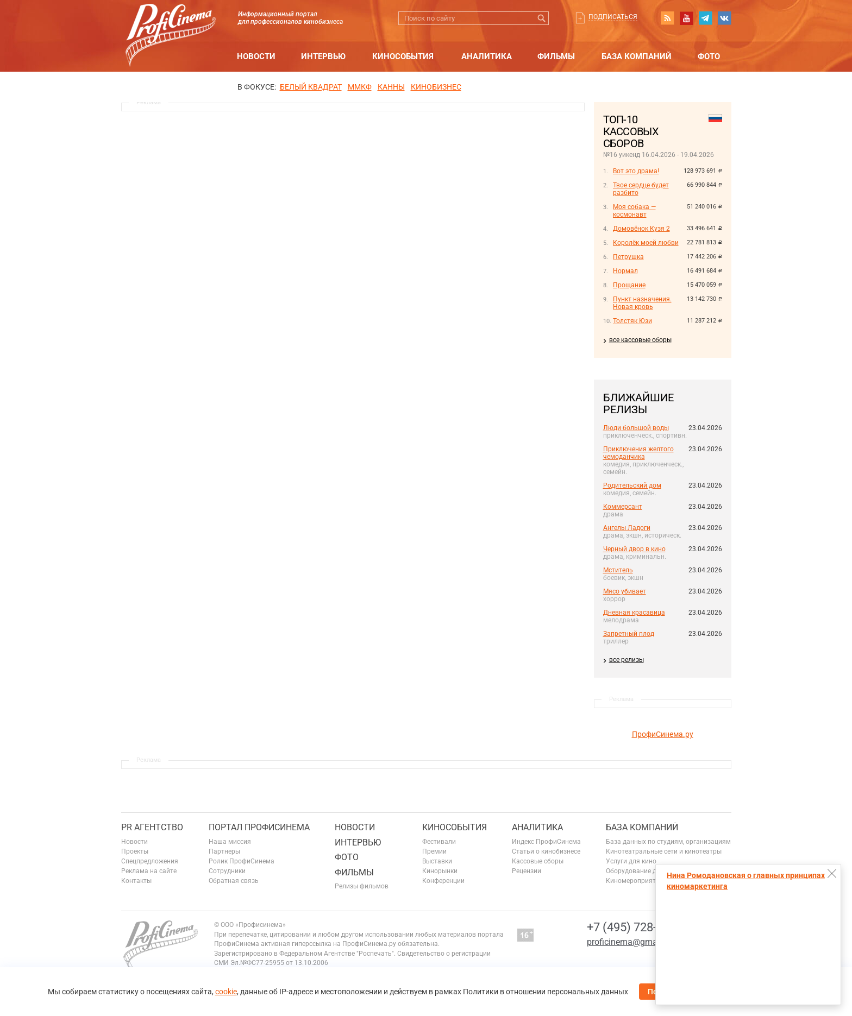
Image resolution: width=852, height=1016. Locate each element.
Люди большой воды (636, 428)
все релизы (626, 660)
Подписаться (612, 17)
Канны (391, 87)
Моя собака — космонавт (634, 210)
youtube (686, 18)
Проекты (134, 851)
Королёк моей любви (646, 243)
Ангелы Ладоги (626, 528)
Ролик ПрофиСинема (241, 861)
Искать (542, 18)
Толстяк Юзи (632, 321)
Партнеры (224, 851)
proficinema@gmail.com (634, 942)
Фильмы (556, 56)
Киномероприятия (634, 881)
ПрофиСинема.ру (662, 734)
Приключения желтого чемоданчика (638, 452)
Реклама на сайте (149, 871)
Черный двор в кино (634, 549)
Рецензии (526, 871)
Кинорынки (440, 871)
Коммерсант (622, 506)
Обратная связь (234, 881)
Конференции (443, 881)
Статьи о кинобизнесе (546, 851)
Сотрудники (227, 871)
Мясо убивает (624, 591)
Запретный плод (628, 634)
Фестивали (439, 841)
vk (724, 18)
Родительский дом (632, 485)
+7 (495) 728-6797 (634, 927)
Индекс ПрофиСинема (546, 841)
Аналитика (486, 56)
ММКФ (360, 87)
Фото (709, 56)
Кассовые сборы (537, 861)
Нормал (625, 271)
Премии (434, 851)
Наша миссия (230, 841)
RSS (667, 18)
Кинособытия (403, 56)
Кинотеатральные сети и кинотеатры (664, 851)
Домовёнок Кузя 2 (641, 228)
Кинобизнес (436, 87)
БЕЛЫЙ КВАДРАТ (311, 87)
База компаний (637, 56)
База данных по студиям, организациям (668, 841)
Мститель (618, 570)
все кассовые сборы (640, 340)
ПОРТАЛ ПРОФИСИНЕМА (259, 827)
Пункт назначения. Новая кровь (642, 303)
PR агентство (152, 827)
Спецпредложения (149, 861)
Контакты (136, 881)
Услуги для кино (631, 861)
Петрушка (628, 257)
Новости (256, 56)
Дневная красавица (634, 612)
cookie (226, 991)
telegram (705, 18)
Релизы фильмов (362, 886)
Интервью (323, 56)
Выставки (437, 861)
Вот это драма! (636, 171)
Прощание (629, 285)
